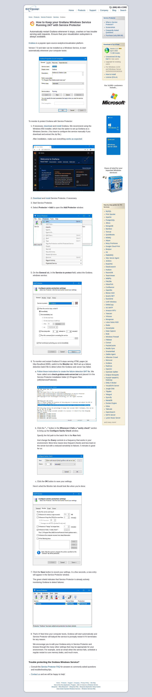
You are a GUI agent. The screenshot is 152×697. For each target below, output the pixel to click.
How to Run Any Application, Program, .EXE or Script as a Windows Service (76, 685)
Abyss (108, 240)
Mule (107, 334)
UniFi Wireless (111, 302)
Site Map (93, 683)
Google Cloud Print (113, 246)
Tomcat (108, 232)
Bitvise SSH (110, 293)
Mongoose (110, 319)
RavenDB (109, 273)
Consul (108, 343)
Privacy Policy (85, 683)
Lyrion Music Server (113, 418)
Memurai (109, 360)
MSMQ (108, 238)
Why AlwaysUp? (63, 686)
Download (37, 198)
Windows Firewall (112, 337)
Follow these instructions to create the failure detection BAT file (63, 372)
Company (104, 10)
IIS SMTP (109, 308)
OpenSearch (110, 412)
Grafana (32, 43)
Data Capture (111, 331)
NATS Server (110, 415)
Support (92, 10)
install (58, 126)
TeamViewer (110, 276)
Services (56, 17)
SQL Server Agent (112, 258)
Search (123, 10)
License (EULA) (111, 77)
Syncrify (109, 397)
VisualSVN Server (112, 386)
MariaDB (109, 400)
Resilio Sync (110, 348)
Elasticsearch (111, 267)
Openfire (109, 290)
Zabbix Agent (111, 354)
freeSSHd (109, 299)
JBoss (108, 223)
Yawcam (109, 313)
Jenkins (108, 261)
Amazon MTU (111, 310)
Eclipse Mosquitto (112, 375)
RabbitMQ (109, 255)
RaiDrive (109, 366)
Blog (114, 10)
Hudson (109, 270)
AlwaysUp (54, 686)
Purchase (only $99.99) (114, 35)
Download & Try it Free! (111, 44)
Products (81, 10)
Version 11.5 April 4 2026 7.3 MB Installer (116, 51)
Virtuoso (109, 316)
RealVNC (109, 264)
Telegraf (109, 394)
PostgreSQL (110, 220)
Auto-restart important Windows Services (68, 688)
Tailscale (109, 409)
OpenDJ (109, 369)
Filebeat (109, 340)
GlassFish (109, 284)
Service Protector (46, 17)
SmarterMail (110, 351)
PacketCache (111, 346)
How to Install (111, 74)
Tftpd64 (108, 391)
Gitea (108, 406)
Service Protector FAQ (50, 667)
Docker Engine (111, 403)
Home (71, 10)
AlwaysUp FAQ (74, 686)
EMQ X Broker (111, 383)
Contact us (35, 674)
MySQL (108, 211)
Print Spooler (110, 214)
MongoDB (109, 226)
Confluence (110, 287)
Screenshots (110, 27)
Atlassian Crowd (112, 357)
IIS (107, 252)
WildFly (108, 278)
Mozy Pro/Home (112, 243)
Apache (108, 217)
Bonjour (109, 249)
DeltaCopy (110, 305)
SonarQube (110, 328)
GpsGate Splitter (112, 372)
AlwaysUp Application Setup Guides (90, 686)
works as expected (74, 139)
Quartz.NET (110, 296)
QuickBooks (110, 235)
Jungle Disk (110, 389)
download (48, 126)
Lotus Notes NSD (112, 322)
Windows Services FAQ (88, 688)
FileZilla (109, 281)
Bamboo (109, 229)
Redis (108, 325)
